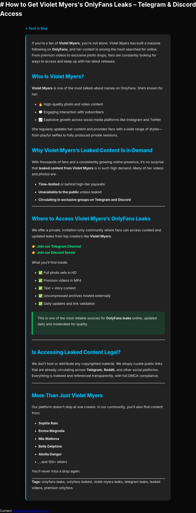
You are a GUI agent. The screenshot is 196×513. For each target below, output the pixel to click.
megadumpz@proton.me (31, 511)
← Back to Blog (36, 28)
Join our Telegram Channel (59, 246)
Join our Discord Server (56, 252)
